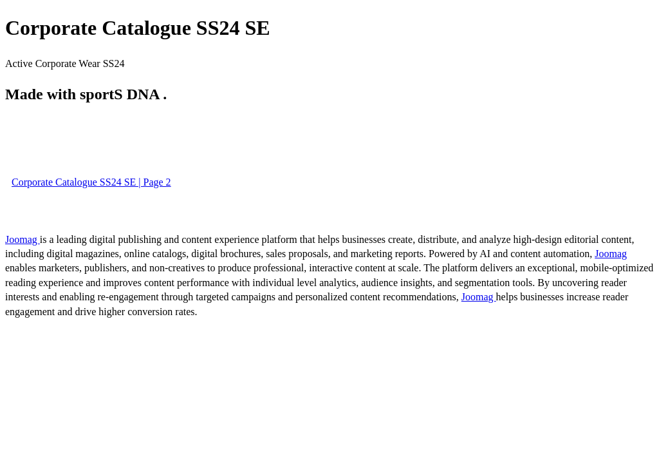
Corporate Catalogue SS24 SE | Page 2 (91, 182)
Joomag (22, 239)
